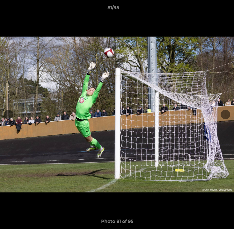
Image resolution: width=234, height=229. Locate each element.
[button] (211, 9)
